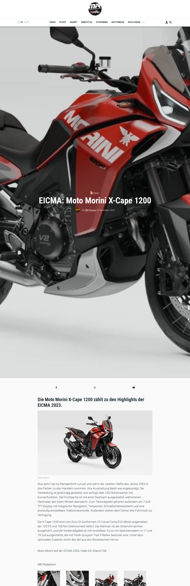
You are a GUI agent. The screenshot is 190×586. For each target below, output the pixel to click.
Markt (96, 193)
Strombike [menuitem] (102, 22)
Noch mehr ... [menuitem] (135, 23)
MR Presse (90, 210)
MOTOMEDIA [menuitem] (117, 22)
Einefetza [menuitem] (86, 22)
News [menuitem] (53, 22)
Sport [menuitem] (62, 22)
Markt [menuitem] (73, 22)
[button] (56, 387)
